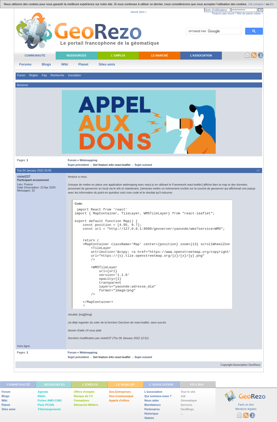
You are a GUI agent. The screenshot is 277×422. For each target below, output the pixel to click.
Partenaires (152, 409)
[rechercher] (213, 31)
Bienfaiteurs (152, 404)
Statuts (149, 417)
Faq (44, 75)
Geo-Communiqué (121, 396)
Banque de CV (83, 396)
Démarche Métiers (86, 404)
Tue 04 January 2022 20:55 (34, 170)
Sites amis (106, 64)
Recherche (57, 75)
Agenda (43, 391)
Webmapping (88, 160)
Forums (25, 64)
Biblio (42, 396)
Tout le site (188, 391)
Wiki (64, 64)
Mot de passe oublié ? (250, 13)
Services (186, 404)
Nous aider (151, 400)
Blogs (46, 64)
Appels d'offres (119, 400)
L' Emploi (118, 55)
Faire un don (246, 404)
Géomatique (189, 400)
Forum (21, 75)
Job (183, 396)
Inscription (74, 75)
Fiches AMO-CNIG (50, 400)
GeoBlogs (187, 409)
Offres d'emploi (84, 391)
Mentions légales (245, 408)
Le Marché (159, 55)
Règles (33, 75)
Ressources (76, 55)
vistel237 (23, 176)
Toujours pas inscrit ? (224, 13)
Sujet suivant (143, 164)
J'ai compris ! (256, 4)
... (182, 413)
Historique (151, 413)
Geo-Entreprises (120, 391)
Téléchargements (49, 409)
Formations (81, 400)
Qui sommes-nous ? (158, 396)
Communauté (35, 55)
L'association (153, 391)
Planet (83, 64)
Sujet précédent (78, 164)
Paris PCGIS (46, 404)
